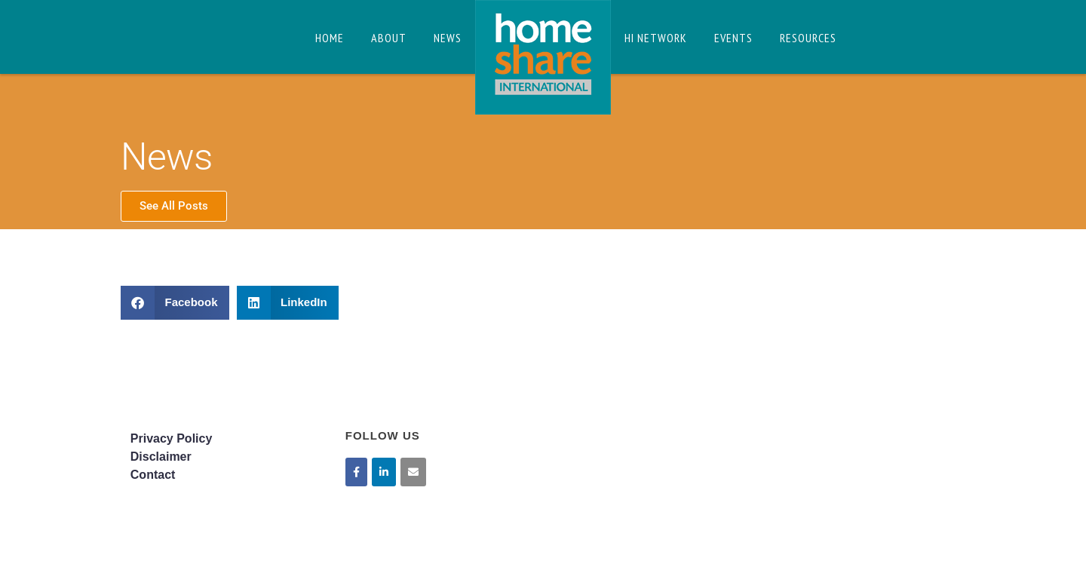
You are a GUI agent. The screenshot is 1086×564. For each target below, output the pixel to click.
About (388, 37)
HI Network (655, 37)
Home (329, 37)
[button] (175, 303)
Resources (808, 37)
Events (733, 37)
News (448, 37)
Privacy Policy (171, 438)
